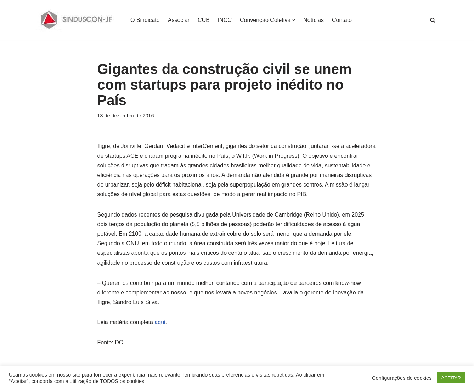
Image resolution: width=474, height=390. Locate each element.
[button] (293, 20)
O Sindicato (145, 20)
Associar (179, 20)
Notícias (313, 20)
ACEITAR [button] (451, 377)
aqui (159, 322)
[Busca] (432, 20)
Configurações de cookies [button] (402, 378)
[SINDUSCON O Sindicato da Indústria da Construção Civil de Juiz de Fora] (76, 20)
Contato (342, 20)
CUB (204, 20)
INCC (225, 20)
